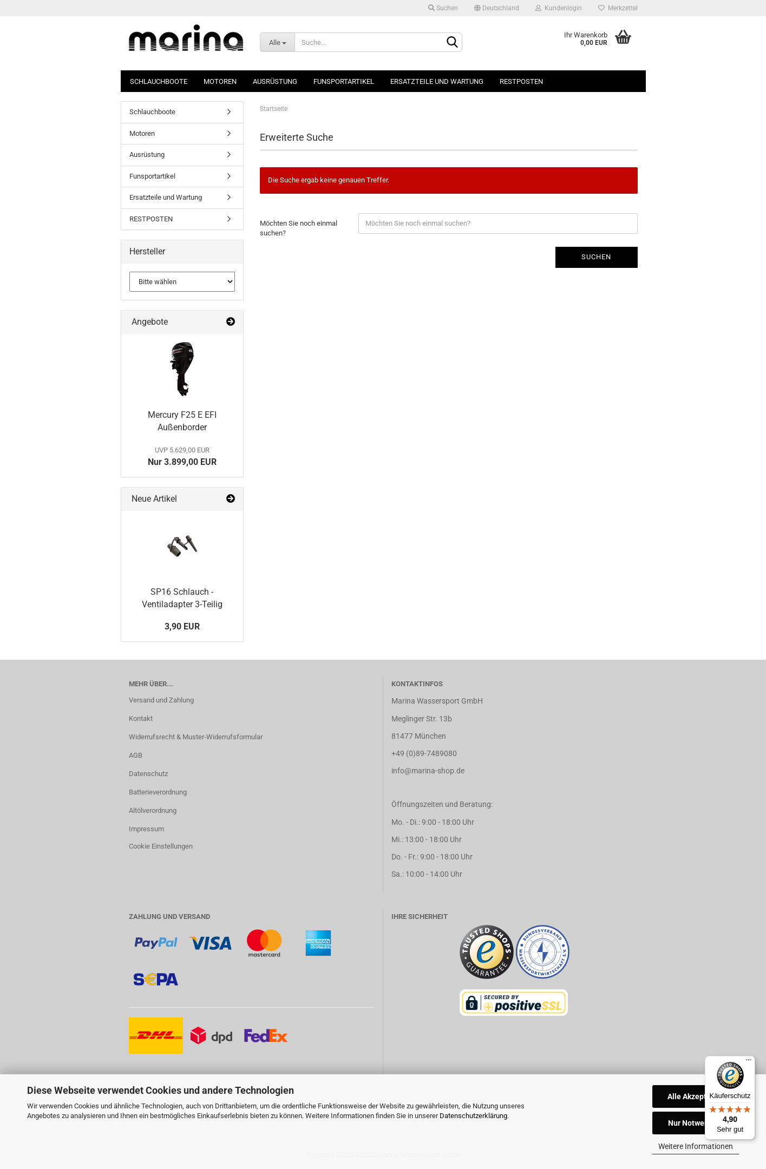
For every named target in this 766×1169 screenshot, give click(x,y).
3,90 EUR (182, 626)
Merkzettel (618, 8)
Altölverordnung (152, 810)
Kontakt (141, 718)
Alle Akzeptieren (695, 1096)
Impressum (146, 829)
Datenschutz (148, 774)
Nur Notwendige (696, 1123)
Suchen (443, 8)
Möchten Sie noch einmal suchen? (298, 228)
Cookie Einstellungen (161, 846)
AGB (135, 755)
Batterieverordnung (158, 792)
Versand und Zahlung (161, 700)
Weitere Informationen (695, 1146)
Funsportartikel (343, 81)
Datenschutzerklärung (473, 1116)
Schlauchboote (158, 81)
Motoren (220, 81)
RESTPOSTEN (521, 81)
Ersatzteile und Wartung (436, 81)
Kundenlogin (558, 8)
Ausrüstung (275, 81)
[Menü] (748, 1062)
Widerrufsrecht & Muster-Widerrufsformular (196, 737)
